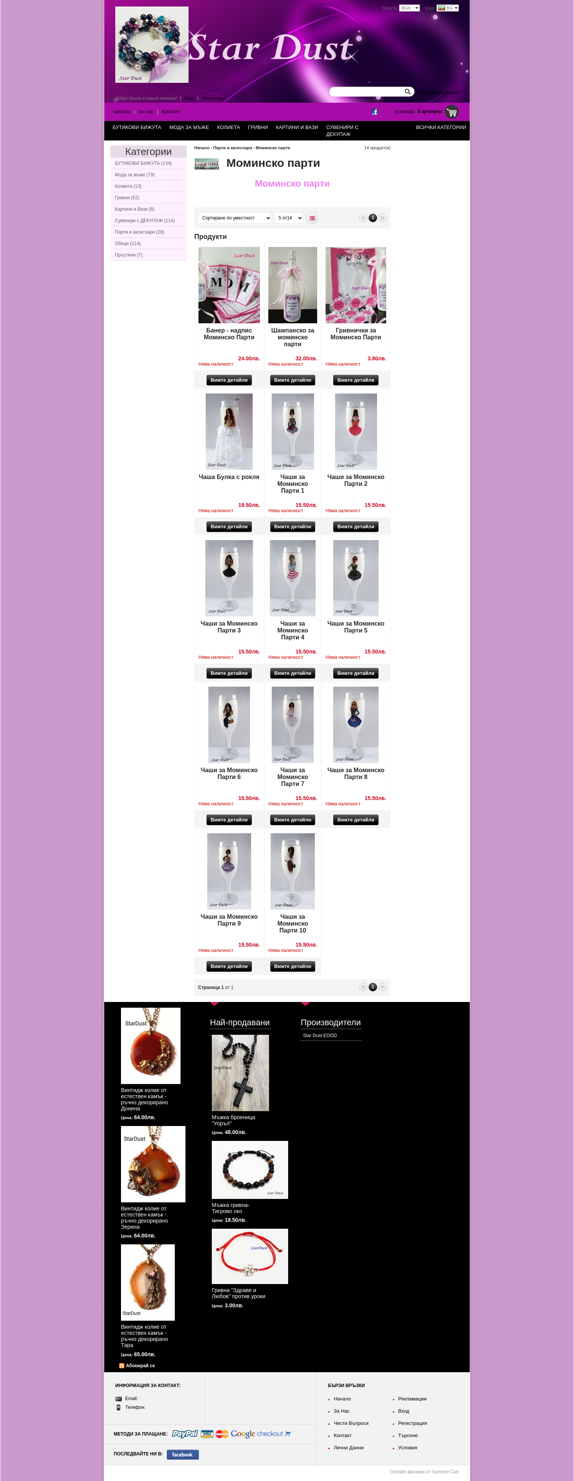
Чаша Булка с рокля (229, 477)
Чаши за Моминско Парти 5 (356, 627)
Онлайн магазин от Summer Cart (424, 1472)
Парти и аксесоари (232, 147)
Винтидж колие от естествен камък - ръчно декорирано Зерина (144, 1217)
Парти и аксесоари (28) (139, 232)
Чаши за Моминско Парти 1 (292, 484)
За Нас (146, 112)
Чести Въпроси (351, 1423)
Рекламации (412, 1399)
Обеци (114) (128, 243)
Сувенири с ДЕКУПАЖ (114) (145, 220)
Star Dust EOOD (320, 1035)
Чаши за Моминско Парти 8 (356, 773)
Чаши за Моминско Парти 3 (229, 627)
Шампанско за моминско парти (292, 337)
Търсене (408, 1435)
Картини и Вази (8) (135, 209)
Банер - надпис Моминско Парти (229, 333)
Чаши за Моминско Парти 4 (292, 630)
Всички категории (441, 127)
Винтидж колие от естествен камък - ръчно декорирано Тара (144, 1336)
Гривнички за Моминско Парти (356, 333)
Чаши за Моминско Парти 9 (229, 920)
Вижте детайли (229, 380)
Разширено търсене (439, 92)
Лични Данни (348, 1447)
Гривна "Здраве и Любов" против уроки (238, 1293)
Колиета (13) (128, 186)
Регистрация (214, 98)
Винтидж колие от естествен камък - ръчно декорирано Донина (144, 1099)
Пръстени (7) (128, 255)
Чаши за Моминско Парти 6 (229, 773)
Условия (407, 1447)
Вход (189, 98)
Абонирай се (140, 1365)
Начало (122, 112)
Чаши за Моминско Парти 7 (292, 777)
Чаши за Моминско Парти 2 (356, 480)
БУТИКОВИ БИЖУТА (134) (143, 163)
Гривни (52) (127, 197)
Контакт (171, 112)
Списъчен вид (312, 218)
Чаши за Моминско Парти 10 (292, 923)
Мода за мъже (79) (135, 174)
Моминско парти (273, 147)
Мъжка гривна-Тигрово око (231, 1208)
